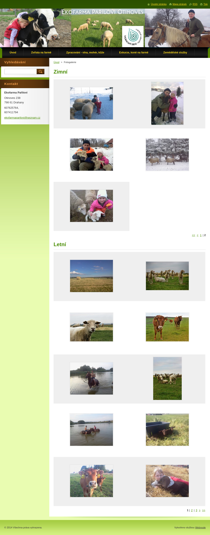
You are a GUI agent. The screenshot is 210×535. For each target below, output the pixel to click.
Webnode (200, 527)
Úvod (56, 62)
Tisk (205, 4)
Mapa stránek (179, 4)
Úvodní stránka (158, 4)
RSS (195, 4)
